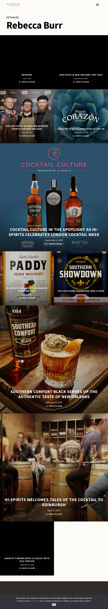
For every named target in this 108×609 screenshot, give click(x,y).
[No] (104, 601)
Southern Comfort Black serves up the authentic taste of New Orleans (54, 394)
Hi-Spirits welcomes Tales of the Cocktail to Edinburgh (54, 502)
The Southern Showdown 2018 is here (80, 290)
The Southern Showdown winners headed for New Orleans (27, 127)
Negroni (27, 74)
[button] (97, 4)
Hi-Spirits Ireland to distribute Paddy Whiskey (27, 289)
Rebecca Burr (28, 82)
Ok (54, 605)
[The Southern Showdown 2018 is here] (81, 278)
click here (35, 601)
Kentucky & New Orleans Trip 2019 (80, 74)
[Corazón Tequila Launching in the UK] (81, 116)
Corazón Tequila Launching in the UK (81, 128)
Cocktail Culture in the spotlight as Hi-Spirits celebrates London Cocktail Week (54, 232)
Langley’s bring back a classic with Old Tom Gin (27, 559)
